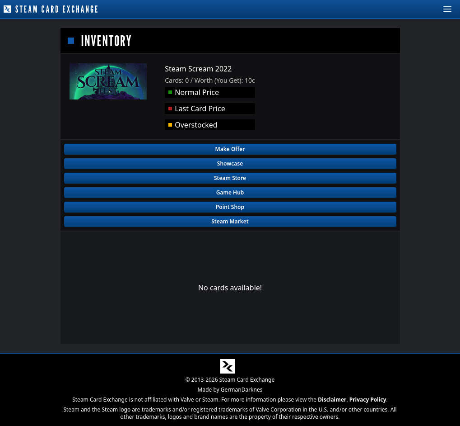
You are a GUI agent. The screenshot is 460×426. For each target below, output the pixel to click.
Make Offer (230, 149)
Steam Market (229, 221)
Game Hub (230, 192)
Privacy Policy (367, 399)
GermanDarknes (242, 389)
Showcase (230, 163)
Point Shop (230, 207)
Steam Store (230, 178)
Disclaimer (332, 399)
